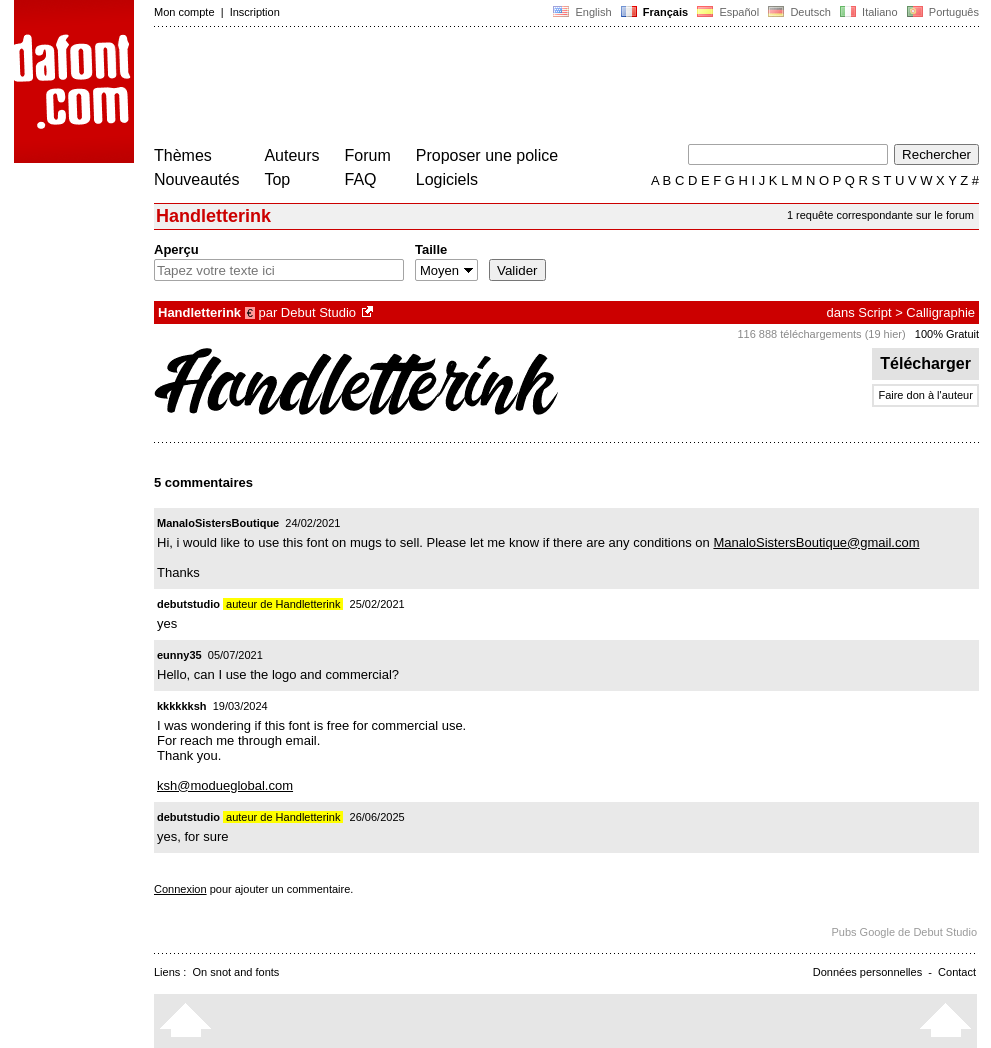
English (582, 12)
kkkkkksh (182, 706)
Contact (957, 972)
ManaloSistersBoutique (218, 523)
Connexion (180, 889)
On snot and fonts (236, 972)
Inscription (255, 12)
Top (277, 179)
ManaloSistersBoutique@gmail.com (816, 542)
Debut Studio (318, 312)
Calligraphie (940, 312)
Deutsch (799, 12)
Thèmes (183, 155)
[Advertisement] (518, 88)
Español (728, 12)
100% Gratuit (947, 334)
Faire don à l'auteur (925, 395)
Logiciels (447, 179)
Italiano (869, 12)
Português (941, 12)
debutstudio (188, 604)
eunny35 (179, 655)
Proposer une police (487, 155)
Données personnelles (867, 972)
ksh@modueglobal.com (225, 785)
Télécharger (925, 363)
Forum (368, 155)
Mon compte (184, 12)
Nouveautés (196, 179)
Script (874, 312)
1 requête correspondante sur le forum (880, 215)
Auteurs (291, 155)
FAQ (361, 179)
